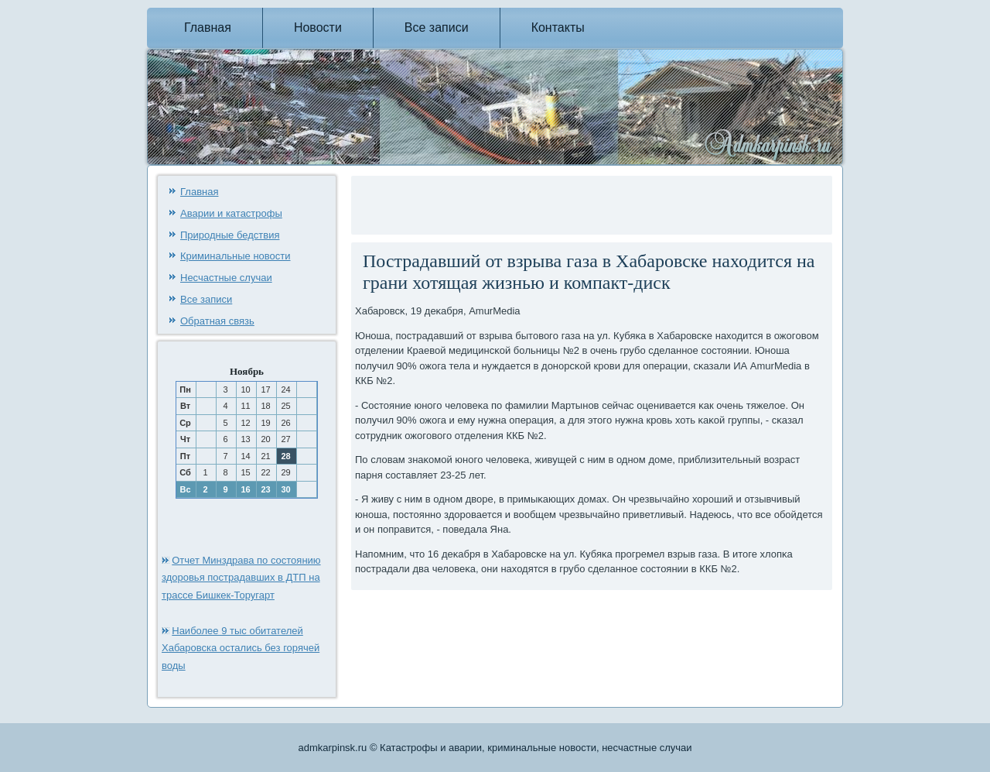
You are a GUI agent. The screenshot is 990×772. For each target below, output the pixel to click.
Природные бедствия (229, 235)
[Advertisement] (536, 203)
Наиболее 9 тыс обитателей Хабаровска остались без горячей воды (240, 648)
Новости (318, 27)
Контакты (558, 27)
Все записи (437, 27)
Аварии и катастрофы (231, 213)
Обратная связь (217, 321)
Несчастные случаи (226, 277)
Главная (207, 27)
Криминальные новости (235, 256)
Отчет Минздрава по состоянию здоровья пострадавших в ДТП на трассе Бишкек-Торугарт (241, 578)
